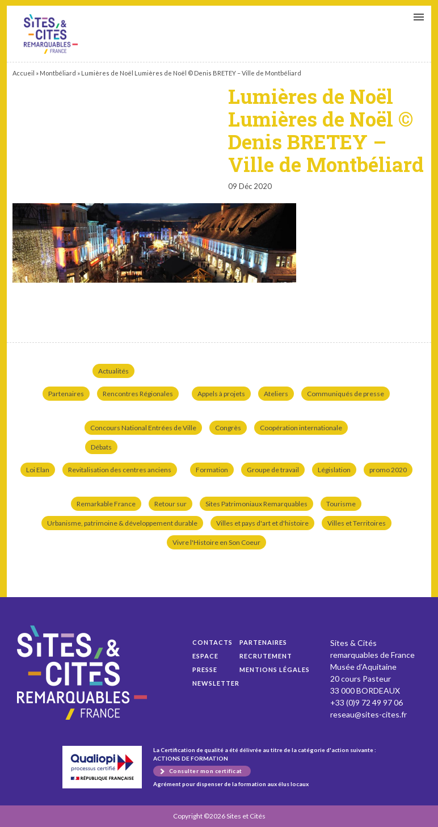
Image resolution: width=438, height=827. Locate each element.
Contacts (212, 642)
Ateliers (276, 393)
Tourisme (341, 503)
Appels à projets (221, 393)
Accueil (23, 73)
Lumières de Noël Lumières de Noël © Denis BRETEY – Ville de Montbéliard (51, 34)
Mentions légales (274, 669)
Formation (212, 469)
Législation (334, 469)
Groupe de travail (273, 469)
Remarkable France (106, 503)
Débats (101, 447)
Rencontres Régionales (138, 393)
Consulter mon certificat (205, 770)
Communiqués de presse (345, 393)
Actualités (113, 371)
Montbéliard (58, 73)
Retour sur (170, 503)
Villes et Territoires (356, 523)
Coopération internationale (301, 427)
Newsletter (215, 683)
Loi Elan (37, 469)
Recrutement (265, 656)
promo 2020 (388, 469)
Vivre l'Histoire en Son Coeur (216, 542)
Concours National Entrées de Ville (143, 427)
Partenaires (66, 393)
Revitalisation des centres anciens (119, 469)
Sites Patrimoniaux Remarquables (256, 503)
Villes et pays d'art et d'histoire (262, 523)
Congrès (228, 427)
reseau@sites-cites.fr (368, 714)
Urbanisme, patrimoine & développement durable (122, 523)
